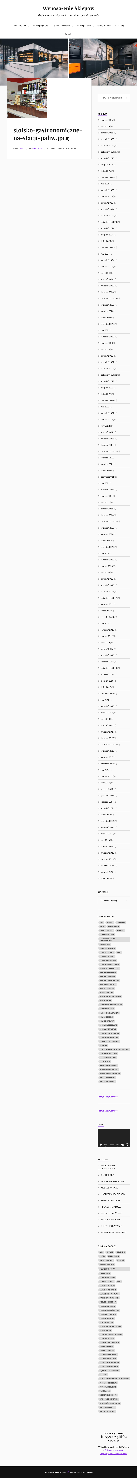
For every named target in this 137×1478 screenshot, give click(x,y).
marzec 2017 (107, 776)
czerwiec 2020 (107, 547)
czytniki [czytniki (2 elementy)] (121, 922)
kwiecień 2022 (107, 413)
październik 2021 (109, 451)
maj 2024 (105, 253)
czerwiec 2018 (107, 693)
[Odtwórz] (101, 1144)
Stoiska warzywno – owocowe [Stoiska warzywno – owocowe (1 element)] (114, 1049)
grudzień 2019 (107, 585)
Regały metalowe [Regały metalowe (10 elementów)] (108, 1029)
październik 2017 (109, 744)
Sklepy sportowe (83, 25)
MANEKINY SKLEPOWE (112, 1181)
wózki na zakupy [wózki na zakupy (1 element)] (108, 1081)
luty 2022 (105, 425)
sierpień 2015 (107, 872)
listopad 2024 (107, 215)
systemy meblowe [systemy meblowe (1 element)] (108, 1057)
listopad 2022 (107, 368)
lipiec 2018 (106, 687)
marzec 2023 (107, 343)
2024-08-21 (37, 149)
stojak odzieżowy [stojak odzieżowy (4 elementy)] (108, 1053)
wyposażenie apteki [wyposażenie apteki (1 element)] (109, 1069)
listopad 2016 (107, 801)
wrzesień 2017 (107, 750)
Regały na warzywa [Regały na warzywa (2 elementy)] (109, 1037)
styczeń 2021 (107, 508)
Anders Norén (86, 1472)
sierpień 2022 (107, 387)
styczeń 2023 (107, 355)
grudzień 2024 (107, 209)
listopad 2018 (107, 661)
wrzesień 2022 (107, 381)
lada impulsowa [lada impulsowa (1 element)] (107, 948)
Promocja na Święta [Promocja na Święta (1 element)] (109, 1013)
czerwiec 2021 (107, 476)
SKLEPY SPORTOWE (110, 1219)
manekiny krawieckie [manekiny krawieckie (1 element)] (109, 968)
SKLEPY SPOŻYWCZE (111, 1226)
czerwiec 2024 (107, 247)
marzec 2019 (107, 636)
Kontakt (68, 34)
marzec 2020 (107, 566)
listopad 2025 (107, 145)
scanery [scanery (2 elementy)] (103, 1045)
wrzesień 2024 (107, 228)
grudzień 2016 (107, 795)
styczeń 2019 (107, 649)
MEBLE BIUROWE (109, 1187)
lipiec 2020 (106, 540)
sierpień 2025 (107, 164)
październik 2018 (109, 668)
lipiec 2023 (106, 317)
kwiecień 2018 (107, 706)
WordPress (60, 1472)
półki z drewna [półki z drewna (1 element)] (107, 1021)
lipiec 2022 (106, 394)
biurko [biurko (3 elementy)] (110, 922)
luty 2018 (105, 719)
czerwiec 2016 (107, 821)
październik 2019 (109, 598)
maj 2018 (105, 700)
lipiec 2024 (106, 241)
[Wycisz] (122, 1144)
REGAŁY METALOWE (111, 1206)
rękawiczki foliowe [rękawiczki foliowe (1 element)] (109, 1041)
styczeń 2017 (107, 789)
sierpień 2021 (107, 464)
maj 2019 (105, 623)
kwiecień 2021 (107, 489)
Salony (121, 25)
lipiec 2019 (106, 610)
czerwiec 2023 (107, 324)
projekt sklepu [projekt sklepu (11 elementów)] (107, 1009)
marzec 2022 (107, 419)
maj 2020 (105, 553)
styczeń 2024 (107, 279)
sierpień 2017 (107, 757)
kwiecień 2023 (107, 336)
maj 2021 (105, 483)
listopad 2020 (107, 515)
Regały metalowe (104, 25)
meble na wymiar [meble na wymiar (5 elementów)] (107, 976)
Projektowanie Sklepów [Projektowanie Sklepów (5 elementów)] (111, 1005)
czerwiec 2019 (107, 617)
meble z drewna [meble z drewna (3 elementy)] (107, 988)
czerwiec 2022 (107, 400)
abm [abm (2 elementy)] (101, 922)
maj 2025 (105, 183)
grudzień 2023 (107, 285)
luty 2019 (105, 642)
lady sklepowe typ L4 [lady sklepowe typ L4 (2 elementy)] (109, 964)
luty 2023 (105, 349)
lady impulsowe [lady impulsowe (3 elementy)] (107, 956)
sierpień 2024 (107, 234)
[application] (114, 1138)
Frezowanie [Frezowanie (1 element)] (113, 926)
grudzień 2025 (107, 139)
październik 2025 (109, 151)
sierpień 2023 (107, 311)
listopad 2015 (107, 859)
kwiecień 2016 (107, 827)
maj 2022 (105, 406)
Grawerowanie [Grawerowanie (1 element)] (107, 930)
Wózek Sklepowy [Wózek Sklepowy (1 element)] (107, 1077)
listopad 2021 (107, 445)
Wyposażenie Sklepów (68, 8)
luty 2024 (105, 273)
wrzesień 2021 (107, 457)
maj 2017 (105, 770)
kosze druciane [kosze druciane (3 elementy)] (107, 934)
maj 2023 (105, 330)
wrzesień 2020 (107, 527)
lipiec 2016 (106, 814)
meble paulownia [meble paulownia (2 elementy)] (108, 984)
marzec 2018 (107, 712)
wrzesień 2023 (107, 304)
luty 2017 (105, 782)
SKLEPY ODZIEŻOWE (111, 1213)
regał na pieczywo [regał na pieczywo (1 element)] (108, 1025)
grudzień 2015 (107, 852)
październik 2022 (109, 374)
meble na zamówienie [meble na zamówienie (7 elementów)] (109, 980)
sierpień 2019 (107, 604)
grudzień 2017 (107, 731)
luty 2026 (105, 126)
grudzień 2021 (107, 438)
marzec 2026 (107, 120)
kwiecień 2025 (107, 190)
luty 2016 (105, 840)
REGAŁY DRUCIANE (110, 1200)
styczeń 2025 (107, 202)
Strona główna (19, 25)
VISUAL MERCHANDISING (114, 1232)
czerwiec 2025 (107, 177)
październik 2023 (109, 298)
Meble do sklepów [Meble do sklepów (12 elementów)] (108, 972)
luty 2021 (105, 502)
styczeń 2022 (107, 432)
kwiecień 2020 (107, 559)
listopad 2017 (107, 738)
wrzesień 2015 (107, 865)
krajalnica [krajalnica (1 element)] (105, 944)
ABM (22, 149)
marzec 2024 (107, 266)
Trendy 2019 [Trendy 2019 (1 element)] (105, 1061)
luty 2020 (105, 572)
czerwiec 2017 (107, 763)
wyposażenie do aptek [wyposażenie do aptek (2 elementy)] (110, 1073)
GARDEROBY (107, 1175)
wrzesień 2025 (107, 158)
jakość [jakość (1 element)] (120, 930)
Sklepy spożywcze (40, 25)
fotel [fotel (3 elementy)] (102, 926)
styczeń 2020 (107, 578)
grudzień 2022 (107, 362)
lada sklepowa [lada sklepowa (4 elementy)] (107, 952)
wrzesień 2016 (107, 808)
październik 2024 (109, 222)
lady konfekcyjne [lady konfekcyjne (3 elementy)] (108, 960)
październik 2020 (109, 521)
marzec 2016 (107, 833)
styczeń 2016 (107, 846)
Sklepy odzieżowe (62, 25)
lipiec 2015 (106, 878)
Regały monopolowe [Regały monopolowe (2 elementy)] (109, 1033)
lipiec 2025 (106, 171)
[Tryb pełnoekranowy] (126, 1144)
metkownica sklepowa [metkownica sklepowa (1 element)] (110, 997)
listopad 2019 (107, 591)
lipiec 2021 (106, 470)
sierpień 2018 (107, 680)
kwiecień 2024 (107, 260)
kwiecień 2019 (107, 629)
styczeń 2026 (107, 132)
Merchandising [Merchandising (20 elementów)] (107, 993)
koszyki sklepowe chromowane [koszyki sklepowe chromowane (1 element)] (108, 939)
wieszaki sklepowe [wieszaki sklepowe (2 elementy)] (108, 1065)
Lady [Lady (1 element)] (119, 952)
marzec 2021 (107, 496)
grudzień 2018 (107, 655)
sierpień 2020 (107, 534)
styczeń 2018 (107, 725)
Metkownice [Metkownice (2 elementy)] (105, 1001)
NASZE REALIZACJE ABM (113, 1194)
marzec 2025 (107, 196)
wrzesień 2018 (107, 674)
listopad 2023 (107, 292)
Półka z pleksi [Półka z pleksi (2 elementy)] (106, 1017)
